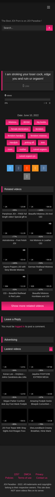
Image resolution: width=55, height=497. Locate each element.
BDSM (26, 122)
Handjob (14, 142)
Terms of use (25, 478)
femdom (39, 129)
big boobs (41, 122)
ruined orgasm (40, 149)
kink (43, 142)
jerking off (29, 142)
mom (10, 149)
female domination (19, 129)
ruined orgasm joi (27, 156)
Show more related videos (27, 305)
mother (23, 149)
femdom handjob (15, 135)
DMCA (27, 474)
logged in (20, 326)
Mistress (12, 122)
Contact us (41, 478)
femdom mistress (39, 135)
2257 (16, 474)
